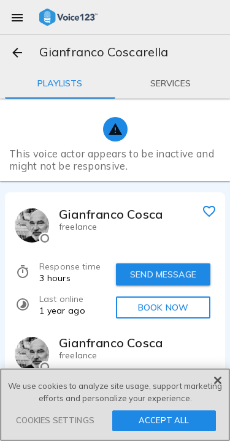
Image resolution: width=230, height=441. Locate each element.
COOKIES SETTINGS (55, 420)
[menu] (17, 17)
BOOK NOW (163, 307)
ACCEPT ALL (164, 420)
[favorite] (209, 210)
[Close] (218, 380)
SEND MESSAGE (163, 274)
